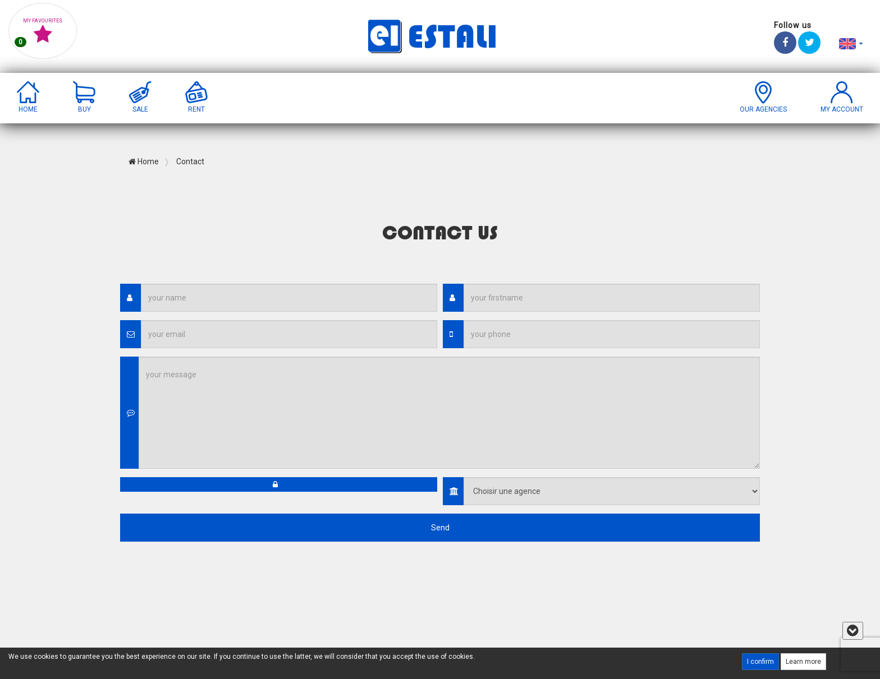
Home (144, 161)
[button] (851, 43)
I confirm (760, 662)
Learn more (803, 662)
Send (440, 527)
